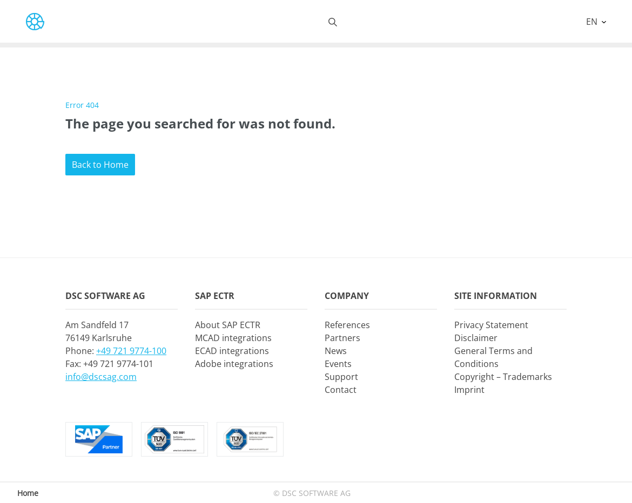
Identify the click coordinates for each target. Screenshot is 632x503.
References (347, 325)
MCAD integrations (233, 338)
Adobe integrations (234, 364)
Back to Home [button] (100, 165)
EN (593, 22)
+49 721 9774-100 (131, 351)
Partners (342, 338)
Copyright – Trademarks (503, 377)
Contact (341, 390)
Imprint (469, 390)
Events (338, 364)
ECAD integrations (232, 351)
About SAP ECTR (227, 325)
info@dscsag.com (101, 377)
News (336, 351)
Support (341, 377)
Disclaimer (475, 338)
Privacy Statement (491, 325)
